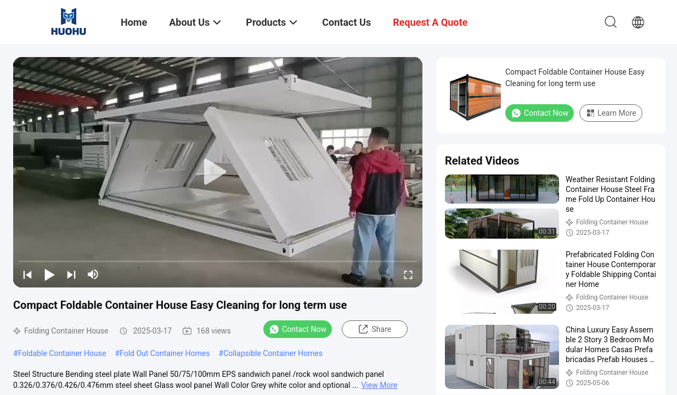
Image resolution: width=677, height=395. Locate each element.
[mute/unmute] (93, 274)
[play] (218, 172)
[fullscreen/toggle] (408, 274)
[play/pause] (49, 274)
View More (379, 385)
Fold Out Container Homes (165, 353)
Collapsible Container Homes (273, 353)
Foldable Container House (62, 353)
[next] (71, 274)
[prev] (27, 274)
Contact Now (297, 329)
